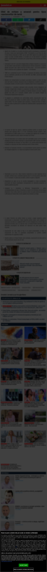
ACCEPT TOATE (23, 565)
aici (16, 546)
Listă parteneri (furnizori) (6, 561)
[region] (23, 551)
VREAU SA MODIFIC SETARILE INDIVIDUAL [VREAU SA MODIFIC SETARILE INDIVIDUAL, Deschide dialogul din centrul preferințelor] (24, 569)
